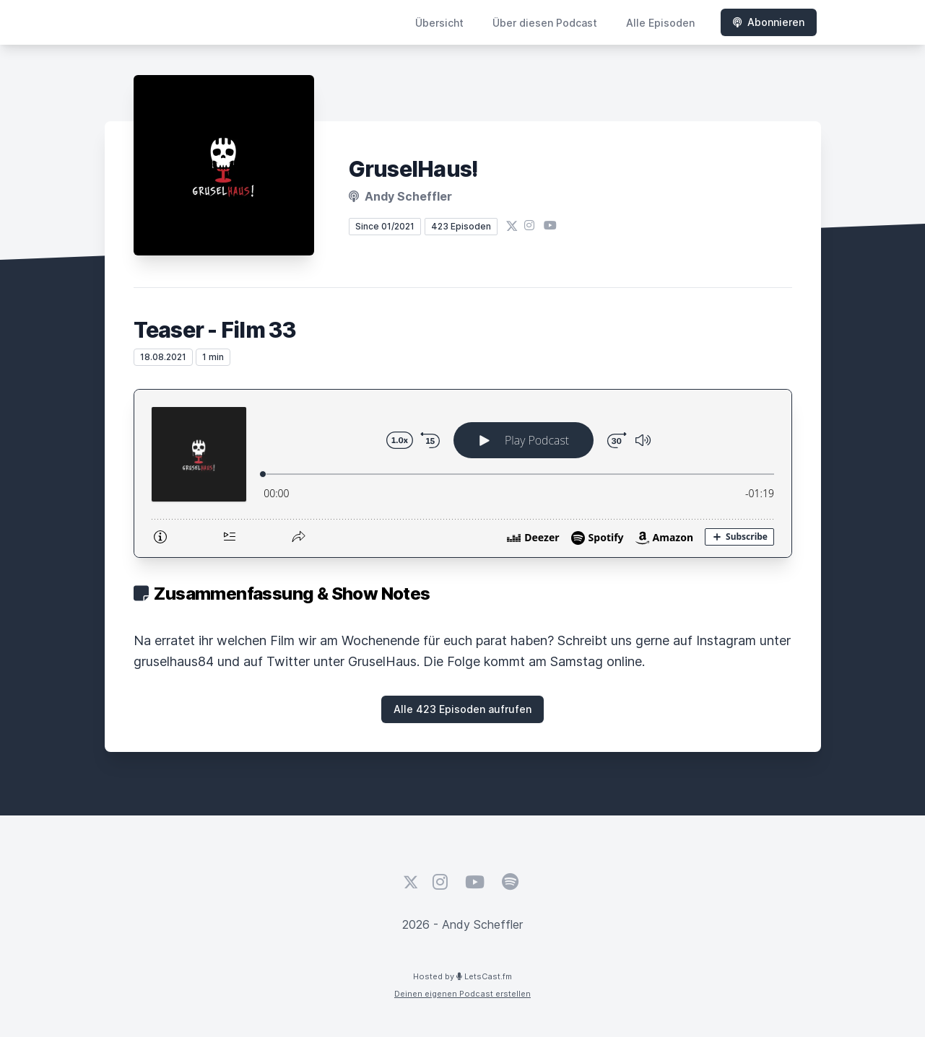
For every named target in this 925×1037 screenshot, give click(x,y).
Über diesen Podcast (544, 23)
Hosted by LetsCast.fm (462, 976)
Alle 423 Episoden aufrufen (462, 709)
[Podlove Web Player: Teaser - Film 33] (462, 473)
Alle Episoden (660, 23)
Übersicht (439, 23)
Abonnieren (768, 22)
